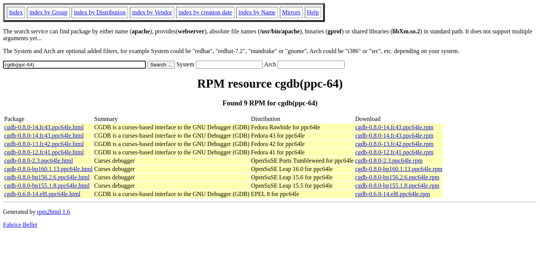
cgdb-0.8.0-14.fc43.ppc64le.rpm (394, 127)
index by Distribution (100, 12)
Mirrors (291, 12)
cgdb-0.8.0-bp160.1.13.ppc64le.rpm (398, 169)
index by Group (48, 12)
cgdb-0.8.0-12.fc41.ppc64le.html (44, 152)
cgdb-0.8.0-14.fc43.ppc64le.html (44, 127)
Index (16, 12)
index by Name (257, 12)
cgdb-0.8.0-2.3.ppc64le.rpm (389, 160)
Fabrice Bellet (20, 224)
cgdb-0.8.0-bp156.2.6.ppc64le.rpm (397, 177)
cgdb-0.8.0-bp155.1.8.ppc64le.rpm (397, 185)
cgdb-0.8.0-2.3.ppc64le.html (38, 160)
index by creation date (205, 12)
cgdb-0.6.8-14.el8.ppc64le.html (42, 194)
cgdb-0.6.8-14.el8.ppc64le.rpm (392, 194)
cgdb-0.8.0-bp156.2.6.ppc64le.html (47, 177)
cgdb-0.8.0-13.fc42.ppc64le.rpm (394, 144)
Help (313, 12)
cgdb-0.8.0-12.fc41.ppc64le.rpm (394, 152)
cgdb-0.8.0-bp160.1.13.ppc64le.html (48, 169)
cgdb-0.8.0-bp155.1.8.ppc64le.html (47, 185)
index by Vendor (152, 12)
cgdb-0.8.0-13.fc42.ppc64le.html (44, 144)
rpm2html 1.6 (53, 212)
